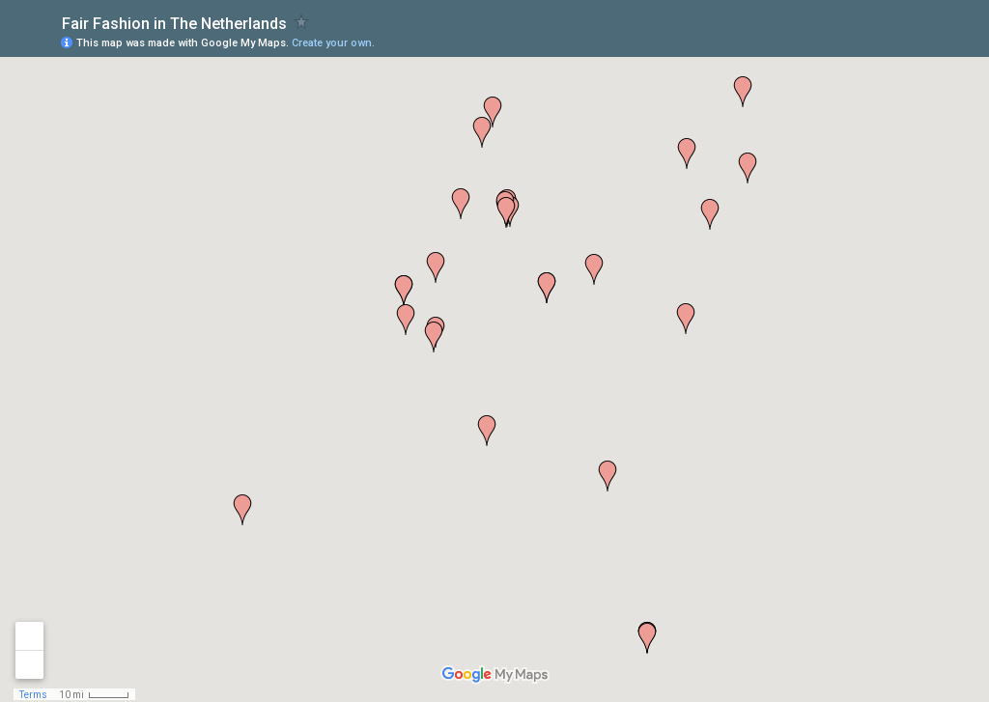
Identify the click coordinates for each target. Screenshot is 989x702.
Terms (33, 694)
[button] (481, 132)
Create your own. (333, 43)
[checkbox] (302, 22)
